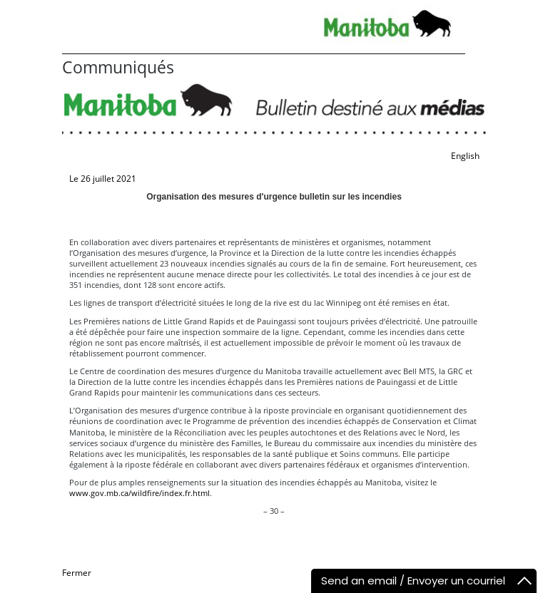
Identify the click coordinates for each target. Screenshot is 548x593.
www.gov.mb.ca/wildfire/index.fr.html (139, 493)
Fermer (76, 573)
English (465, 156)
